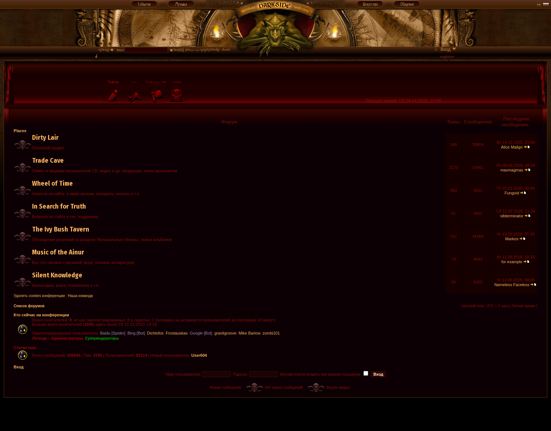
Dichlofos (155, 333)
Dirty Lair (45, 138)
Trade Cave (48, 161)
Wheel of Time (52, 183)
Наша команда (80, 296)
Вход (19, 367)
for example (511, 262)
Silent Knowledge (57, 275)
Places (20, 130)
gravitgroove (226, 333)
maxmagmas (511, 170)
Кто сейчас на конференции (41, 315)
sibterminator (512, 216)
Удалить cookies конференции (39, 296)
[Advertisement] (275, 414)
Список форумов (29, 306)
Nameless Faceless (511, 284)
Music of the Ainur (58, 252)
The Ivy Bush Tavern (60, 229)
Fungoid (512, 193)
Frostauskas (177, 333)
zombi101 (271, 333)
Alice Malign (512, 147)
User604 (199, 355)
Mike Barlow (249, 333)
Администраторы (67, 338)
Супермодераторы (102, 338)
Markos (511, 239)
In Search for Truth (59, 206)
